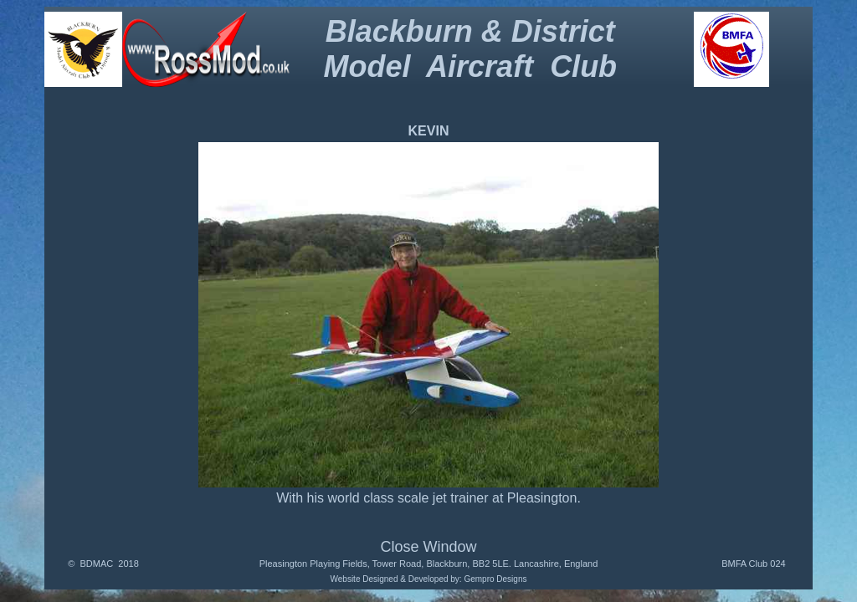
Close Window (428, 546)
